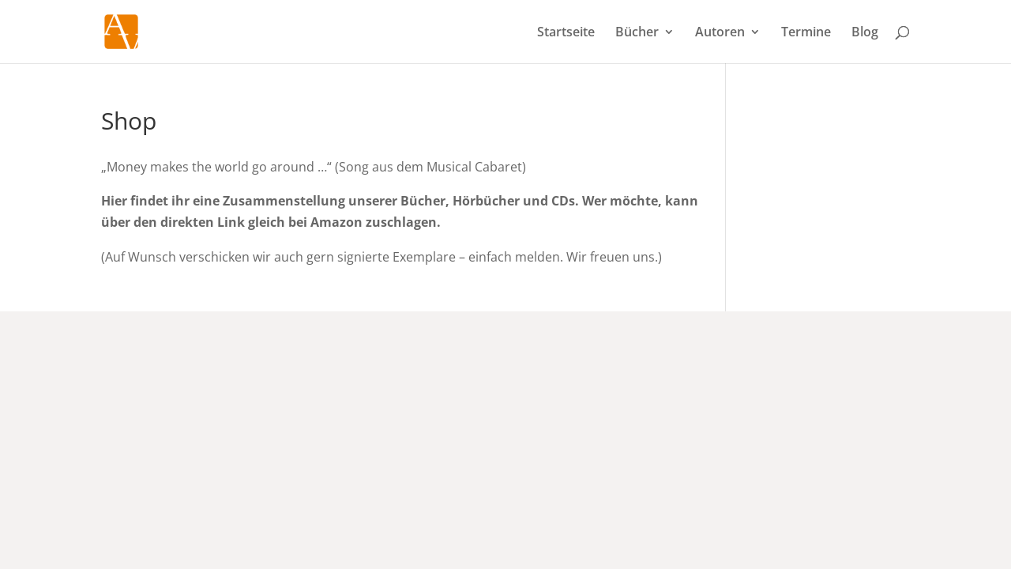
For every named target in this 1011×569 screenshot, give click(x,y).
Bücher (637, 33)
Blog (864, 33)
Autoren (720, 33)
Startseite (566, 33)
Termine (806, 33)
